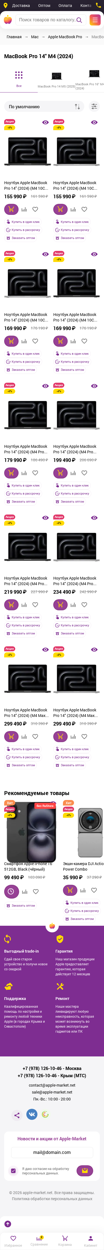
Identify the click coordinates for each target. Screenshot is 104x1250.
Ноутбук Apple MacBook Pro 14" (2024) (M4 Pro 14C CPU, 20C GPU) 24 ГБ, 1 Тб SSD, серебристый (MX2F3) (76, 581)
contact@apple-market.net (52, 1085)
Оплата (65, 5)
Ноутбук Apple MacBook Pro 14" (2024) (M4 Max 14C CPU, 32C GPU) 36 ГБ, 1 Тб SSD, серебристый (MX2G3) (76, 713)
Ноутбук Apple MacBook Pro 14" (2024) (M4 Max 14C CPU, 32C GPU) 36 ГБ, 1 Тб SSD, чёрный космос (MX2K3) (27, 713)
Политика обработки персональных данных (52, 1199)
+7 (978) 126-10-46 (42, 1068)
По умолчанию (24, 106)
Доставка (21, 5)
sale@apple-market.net (52, 1092)
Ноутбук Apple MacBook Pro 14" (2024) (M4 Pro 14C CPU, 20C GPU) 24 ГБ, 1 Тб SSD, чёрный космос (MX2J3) (27, 581)
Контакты (89, 5)
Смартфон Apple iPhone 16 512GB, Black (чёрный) (28, 866)
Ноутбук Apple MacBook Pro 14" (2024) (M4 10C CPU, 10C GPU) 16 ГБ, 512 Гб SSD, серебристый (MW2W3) (75, 186)
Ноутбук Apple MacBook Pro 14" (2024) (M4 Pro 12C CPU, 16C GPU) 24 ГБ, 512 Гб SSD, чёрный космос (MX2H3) (27, 450)
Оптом (44, 5)
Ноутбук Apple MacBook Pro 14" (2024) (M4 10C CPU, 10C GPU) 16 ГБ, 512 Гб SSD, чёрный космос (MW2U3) (26, 186)
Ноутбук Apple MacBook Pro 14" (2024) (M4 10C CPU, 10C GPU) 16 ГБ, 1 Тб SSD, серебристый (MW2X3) (27, 318)
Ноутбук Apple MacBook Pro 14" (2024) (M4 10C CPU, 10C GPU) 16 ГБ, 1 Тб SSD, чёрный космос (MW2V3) (76, 318)
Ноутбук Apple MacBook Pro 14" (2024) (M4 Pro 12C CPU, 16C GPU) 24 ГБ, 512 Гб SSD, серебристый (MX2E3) (76, 450)
